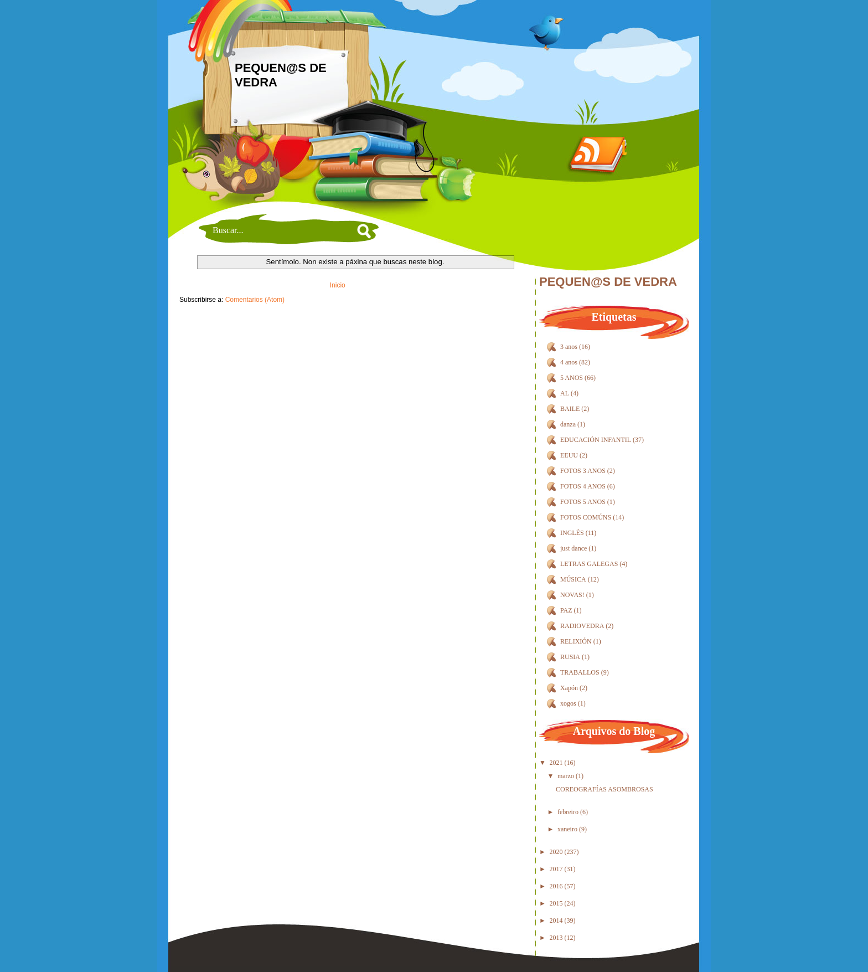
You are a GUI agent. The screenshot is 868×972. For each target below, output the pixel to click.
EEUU (569, 455)
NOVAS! (572, 595)
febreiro (567, 812)
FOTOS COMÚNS (585, 517)
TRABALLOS (580, 672)
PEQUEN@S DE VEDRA (608, 282)
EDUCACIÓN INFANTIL (595, 440)
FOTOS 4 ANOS (583, 486)
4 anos (568, 362)
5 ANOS (571, 378)
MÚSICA (573, 579)
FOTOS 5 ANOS (583, 502)
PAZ (566, 610)
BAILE (570, 409)
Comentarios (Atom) (255, 300)
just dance (573, 548)
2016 (556, 886)
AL (564, 393)
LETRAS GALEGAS (589, 564)
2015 (556, 903)
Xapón (569, 688)
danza (568, 424)
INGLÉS (572, 533)
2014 (556, 920)
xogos (568, 703)
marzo (565, 776)
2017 (556, 869)
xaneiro (567, 829)
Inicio (337, 285)
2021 (556, 763)
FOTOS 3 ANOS (583, 471)
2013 (556, 938)
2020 (556, 852)
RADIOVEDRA (582, 626)
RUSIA (570, 657)
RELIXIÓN (576, 641)
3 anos (568, 347)
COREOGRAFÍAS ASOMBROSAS (604, 789)
